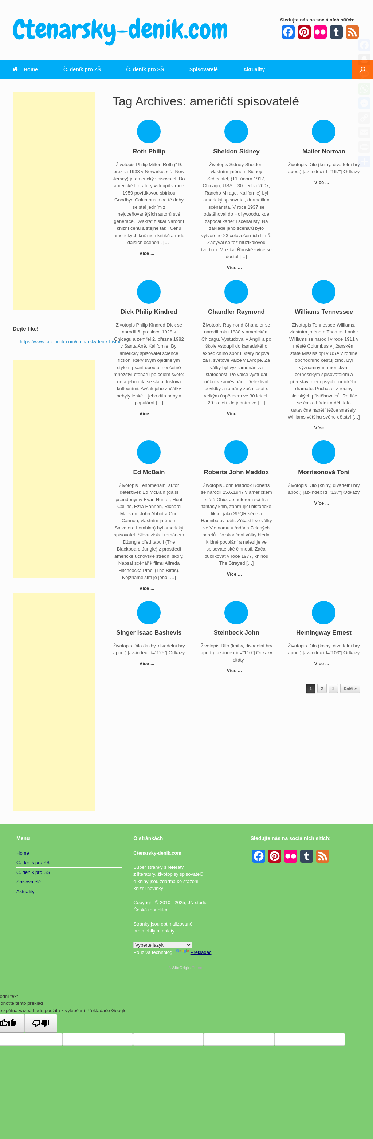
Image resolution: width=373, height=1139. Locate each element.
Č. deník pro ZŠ (82, 69)
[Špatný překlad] (40, 1023)
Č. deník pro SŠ (145, 69)
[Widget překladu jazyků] (162, 945)
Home (25, 69)
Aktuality (254, 69)
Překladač (194, 952)
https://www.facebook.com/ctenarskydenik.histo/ (70, 341)
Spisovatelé (203, 69)
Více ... (149, 253)
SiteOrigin (181, 968)
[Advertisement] (54, 201)
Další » (350, 688)
